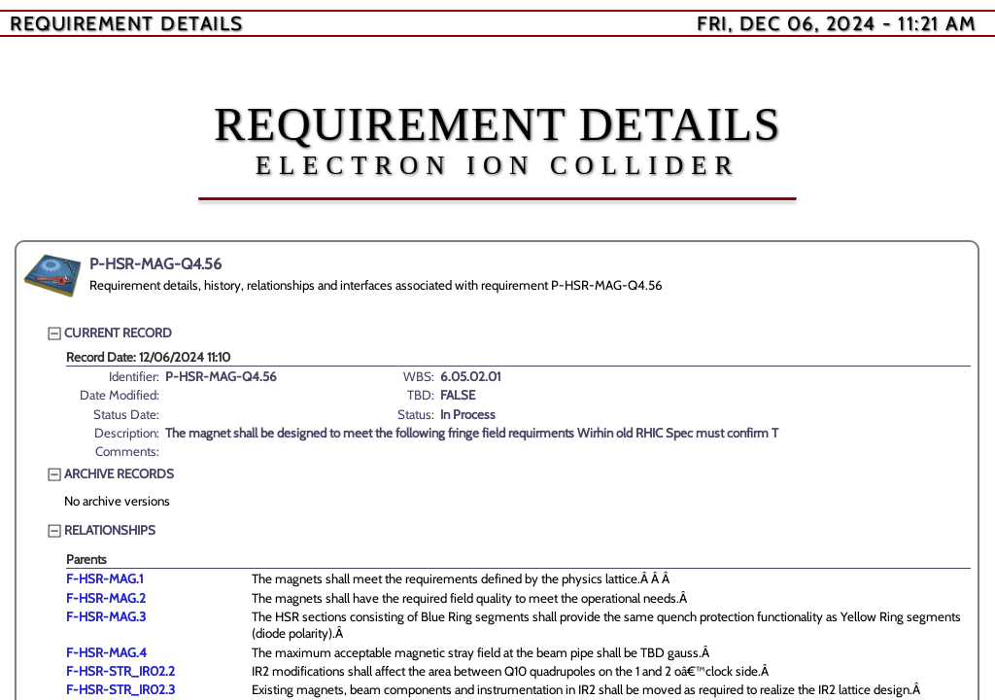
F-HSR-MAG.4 (106, 652)
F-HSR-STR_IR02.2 (120, 671)
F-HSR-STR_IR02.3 (120, 689)
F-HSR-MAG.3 (106, 616)
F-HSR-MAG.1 (104, 578)
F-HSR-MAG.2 (106, 598)
